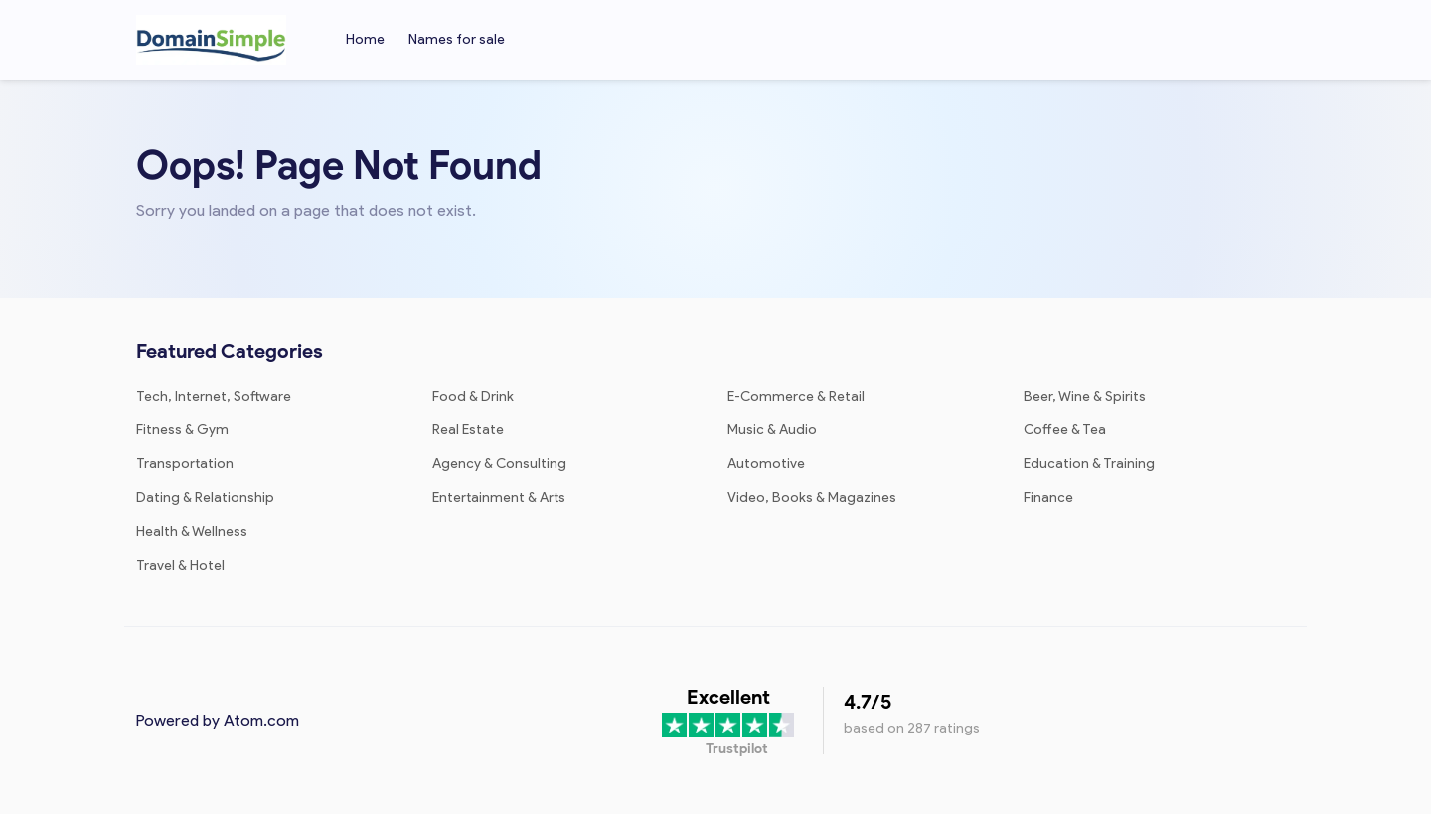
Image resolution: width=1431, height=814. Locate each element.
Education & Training (1089, 463)
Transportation (185, 463)
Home (365, 39)
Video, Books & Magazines (811, 497)
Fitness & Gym (182, 429)
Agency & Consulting (499, 463)
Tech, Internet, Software (213, 396)
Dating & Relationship (205, 497)
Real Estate (468, 429)
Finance (1048, 497)
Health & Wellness (191, 531)
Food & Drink (473, 396)
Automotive (766, 463)
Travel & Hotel (180, 565)
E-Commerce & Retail (796, 396)
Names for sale (456, 39)
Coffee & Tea (1065, 429)
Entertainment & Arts (498, 497)
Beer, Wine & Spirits (1085, 396)
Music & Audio (772, 429)
